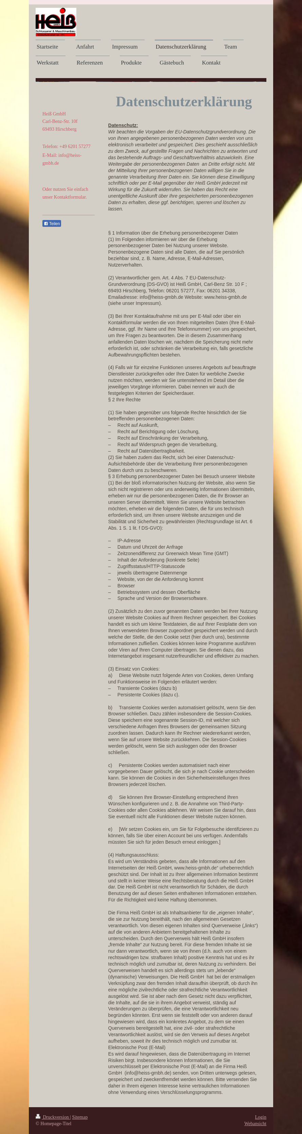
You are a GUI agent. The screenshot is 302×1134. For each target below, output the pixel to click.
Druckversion (53, 1117)
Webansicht (255, 1123)
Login (260, 1117)
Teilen (52, 223)
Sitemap (80, 1117)
